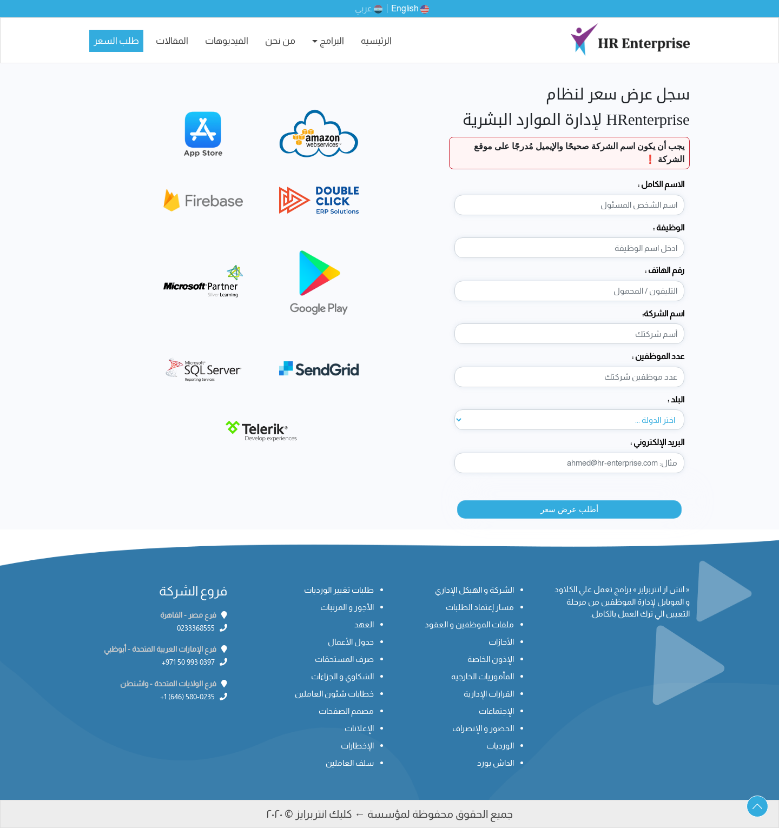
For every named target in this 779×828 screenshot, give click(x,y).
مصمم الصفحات (346, 711)
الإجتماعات (496, 711)
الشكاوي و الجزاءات (342, 676)
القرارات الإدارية (489, 693)
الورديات (500, 745)
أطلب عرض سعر (569, 509)
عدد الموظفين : (658, 356)
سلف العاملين (350, 762)
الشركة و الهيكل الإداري (474, 589)
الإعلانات (359, 728)
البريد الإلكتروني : (657, 442)
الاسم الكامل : (661, 184)
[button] (757, 806)
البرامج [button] (332, 41)
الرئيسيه (376, 41)
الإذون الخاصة (490, 659)
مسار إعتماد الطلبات (480, 607)
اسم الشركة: (663, 313)
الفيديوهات (226, 41)
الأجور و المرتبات (347, 607)
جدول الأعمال (351, 641)
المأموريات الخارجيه (482, 676)
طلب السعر (116, 41)
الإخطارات (357, 745)
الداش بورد (495, 762)
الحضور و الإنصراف (483, 728)
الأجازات (501, 641)
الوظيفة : (668, 227)
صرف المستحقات (344, 659)
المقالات (172, 41)
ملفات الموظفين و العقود (469, 624)
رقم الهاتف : (664, 270)
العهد (364, 624)
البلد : (676, 399)
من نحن (280, 41)
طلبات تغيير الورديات (339, 589)
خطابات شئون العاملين (334, 693)
